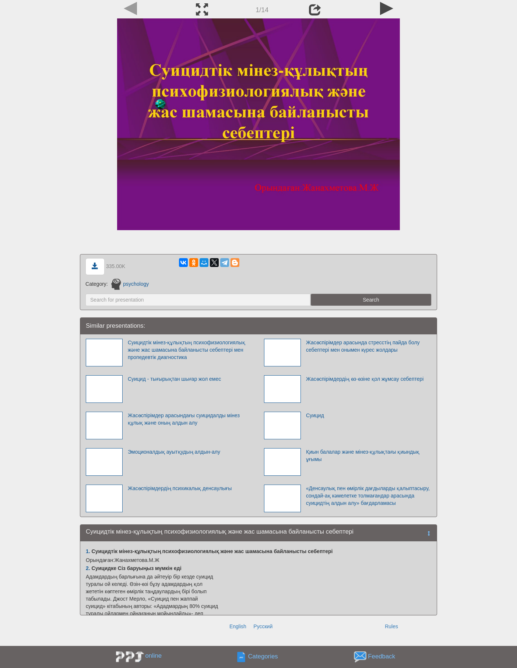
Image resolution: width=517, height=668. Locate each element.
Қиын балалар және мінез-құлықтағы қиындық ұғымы (362, 455)
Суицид (315, 415)
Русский (262, 626)
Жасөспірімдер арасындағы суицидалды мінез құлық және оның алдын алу (184, 419)
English (237, 626)
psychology (130, 284)
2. (88, 568)
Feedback (381, 656)
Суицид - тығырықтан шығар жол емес (174, 379)
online (153, 655)
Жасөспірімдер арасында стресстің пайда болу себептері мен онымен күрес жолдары (363, 346)
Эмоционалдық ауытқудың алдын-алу (174, 452)
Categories (263, 656)
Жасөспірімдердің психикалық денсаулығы (180, 488)
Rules (391, 626)
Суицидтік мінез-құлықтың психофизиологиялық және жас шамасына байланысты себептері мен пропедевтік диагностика (186, 350)
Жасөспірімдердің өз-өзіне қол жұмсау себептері (365, 379)
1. (88, 551)
